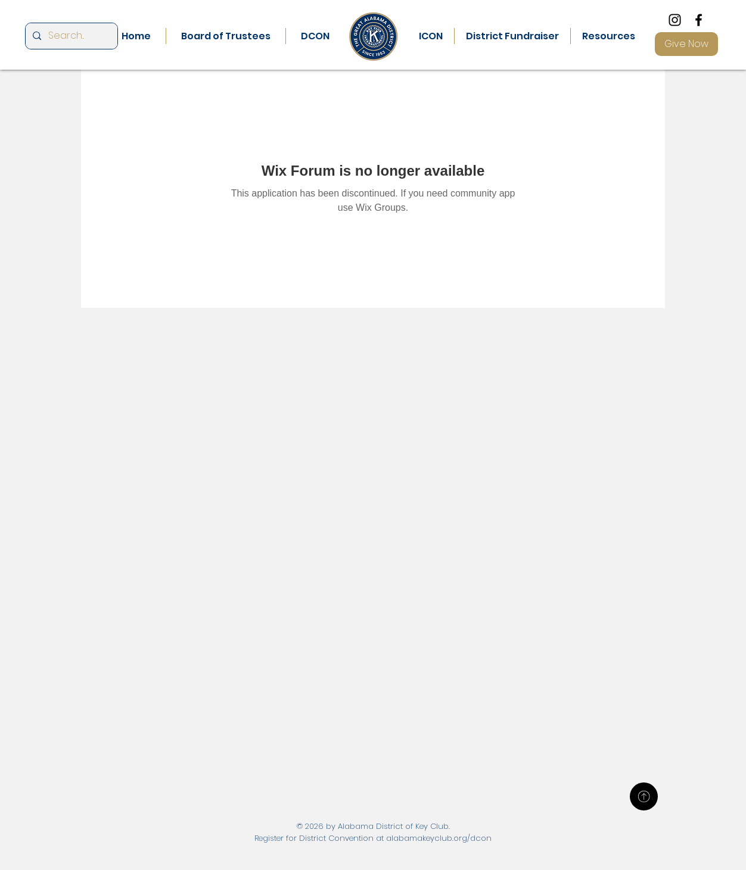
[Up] (644, 796)
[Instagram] (675, 20)
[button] (315, 36)
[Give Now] (686, 44)
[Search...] (70, 36)
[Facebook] (699, 20)
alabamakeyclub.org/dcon (439, 838)
